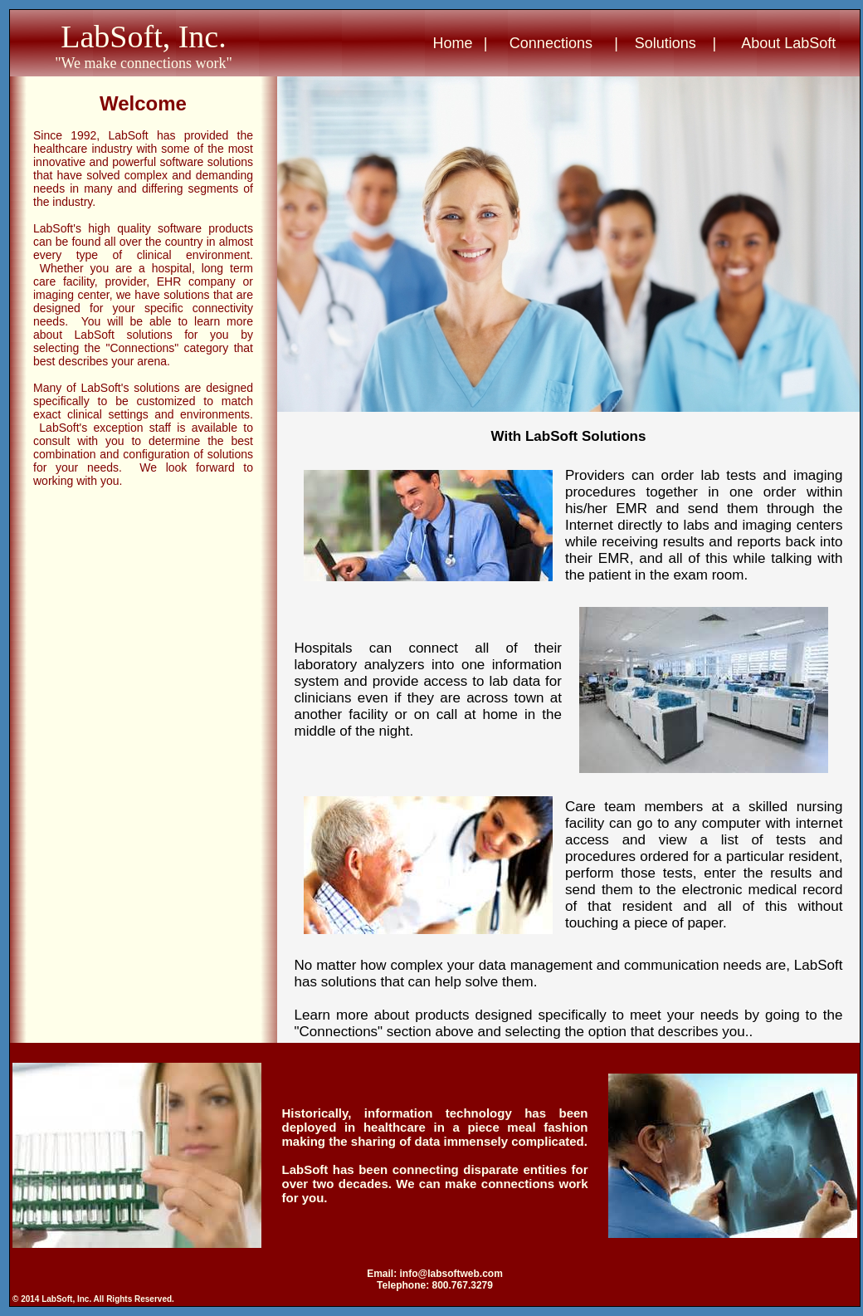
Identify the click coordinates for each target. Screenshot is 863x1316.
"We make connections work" (143, 63)
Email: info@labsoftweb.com (435, 1273)
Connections (551, 43)
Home (453, 43)
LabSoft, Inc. (143, 36)
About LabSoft (788, 43)
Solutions (665, 43)
